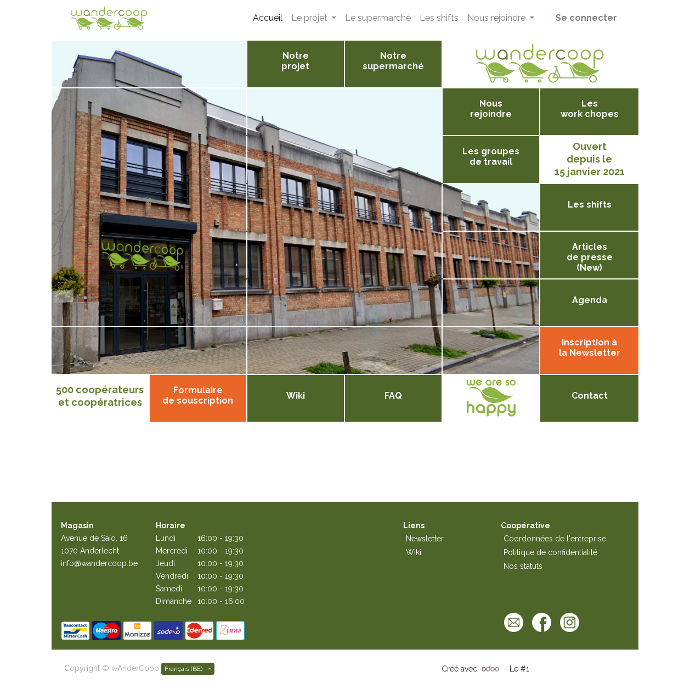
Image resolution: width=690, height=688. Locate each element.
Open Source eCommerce (578, 668)
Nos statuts (523, 566)
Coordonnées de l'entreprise (555, 538)
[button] (545, 18)
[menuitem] (267, 18)
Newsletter (425, 538)
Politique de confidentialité (550, 552)
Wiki (413, 552)
